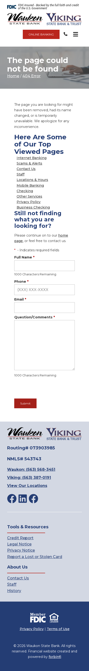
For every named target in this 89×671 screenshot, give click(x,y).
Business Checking (33, 207)
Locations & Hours (32, 180)
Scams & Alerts (29, 163)
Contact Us (26, 169)
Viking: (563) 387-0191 (29, 477)
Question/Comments (34, 317)
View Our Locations (27, 485)
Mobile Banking (30, 185)
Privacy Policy (29, 202)
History (14, 590)
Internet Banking (32, 158)
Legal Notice (19, 544)
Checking (25, 191)
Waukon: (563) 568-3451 (31, 469)
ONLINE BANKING (41, 34)
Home (13, 76)
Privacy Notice (21, 550)
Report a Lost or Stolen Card (34, 556)
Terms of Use (58, 629)
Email (20, 299)
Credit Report (20, 538)
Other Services (29, 196)
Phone (21, 281)
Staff (20, 174)
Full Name (24, 257)
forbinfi (55, 657)
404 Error (31, 76)
